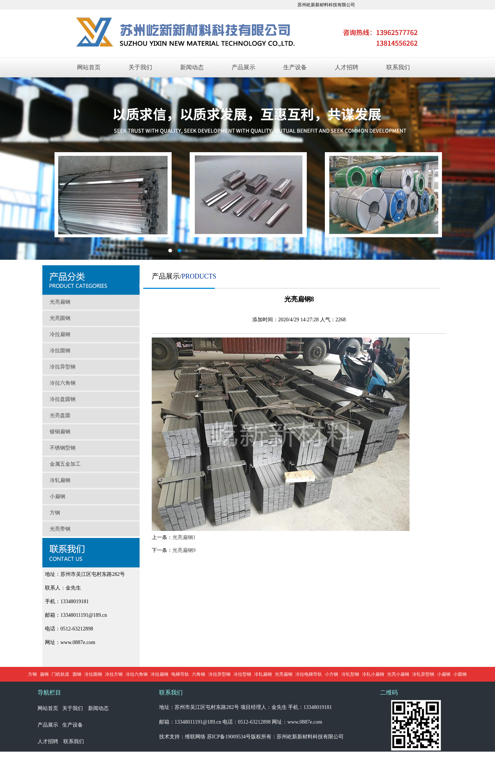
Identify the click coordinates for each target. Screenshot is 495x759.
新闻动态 (192, 67)
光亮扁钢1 (184, 537)
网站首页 (89, 67)
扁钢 (44, 674)
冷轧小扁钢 (373, 674)
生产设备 (295, 67)
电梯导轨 (180, 674)
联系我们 (398, 67)
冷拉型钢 (242, 674)
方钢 (55, 512)
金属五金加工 (65, 464)
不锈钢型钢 (63, 448)
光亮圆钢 (60, 318)
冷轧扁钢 (60, 480)
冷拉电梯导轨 (308, 674)
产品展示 (243, 67)
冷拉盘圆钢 (63, 399)
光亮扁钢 (60, 302)
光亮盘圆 (60, 415)
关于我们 (140, 67)
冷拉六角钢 (63, 383)
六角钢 (198, 674)
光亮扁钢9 (184, 550)
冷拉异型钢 (63, 367)
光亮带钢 (60, 529)
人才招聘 (346, 67)
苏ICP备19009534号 (229, 736)
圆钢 (77, 674)
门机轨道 (60, 674)
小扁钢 (57, 496)
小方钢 (331, 674)
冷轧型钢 (350, 674)
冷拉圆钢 (60, 350)
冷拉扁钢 (60, 334)
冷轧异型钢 (423, 674)
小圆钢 (460, 674)
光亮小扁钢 (398, 674)
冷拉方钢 (114, 674)
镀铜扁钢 (60, 431)
